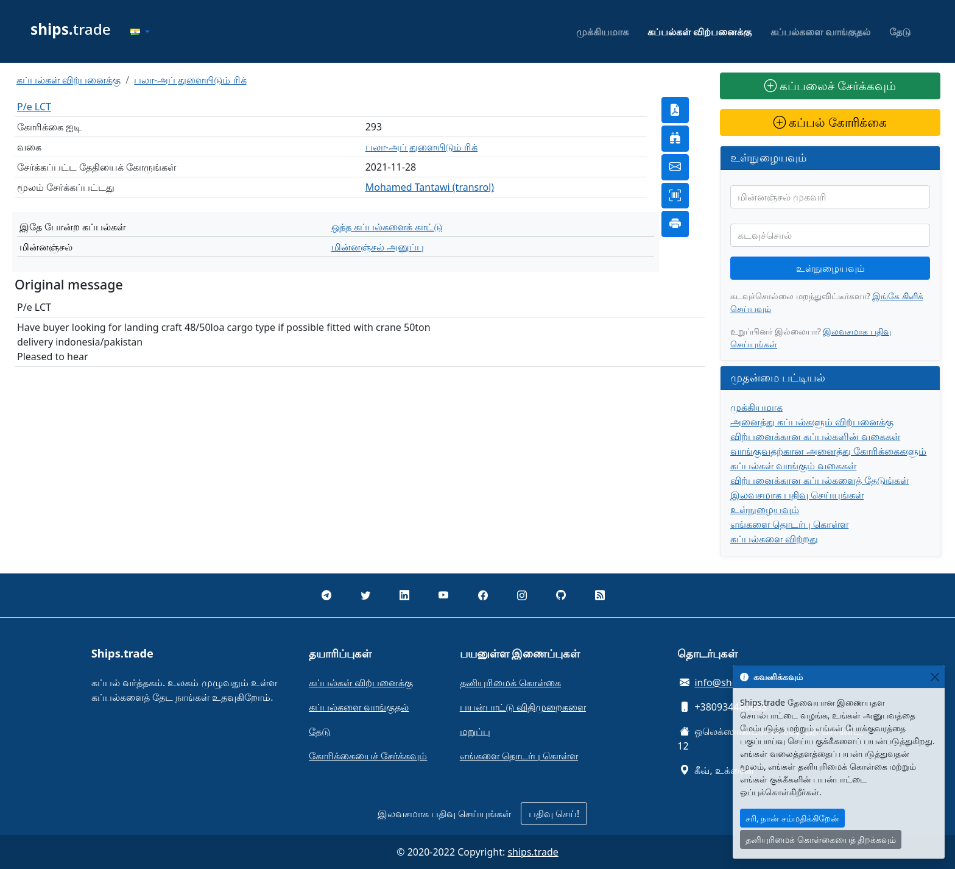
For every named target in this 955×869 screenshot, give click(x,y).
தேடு (900, 31)
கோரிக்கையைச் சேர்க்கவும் (368, 755)
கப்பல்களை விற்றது (774, 538)
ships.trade (532, 852)
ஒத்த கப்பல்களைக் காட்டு (386, 226)
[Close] (934, 676)
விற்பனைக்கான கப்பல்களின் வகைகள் (815, 436)
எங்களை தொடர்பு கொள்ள (789, 524)
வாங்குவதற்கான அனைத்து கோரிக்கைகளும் (828, 451)
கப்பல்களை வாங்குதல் (820, 31)
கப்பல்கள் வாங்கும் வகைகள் (793, 465)
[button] (140, 32)
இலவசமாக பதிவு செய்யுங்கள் (797, 495)
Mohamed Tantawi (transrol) (429, 187)
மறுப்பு (475, 731)
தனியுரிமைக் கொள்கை (510, 682)
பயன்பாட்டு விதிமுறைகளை (523, 707)
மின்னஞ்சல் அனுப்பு (377, 247)
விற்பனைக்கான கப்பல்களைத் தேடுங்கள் (819, 480)
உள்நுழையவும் (830, 268)
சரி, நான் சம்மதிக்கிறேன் (792, 818)
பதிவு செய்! (554, 813)
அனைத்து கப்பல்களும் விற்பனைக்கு (811, 421)
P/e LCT (34, 106)
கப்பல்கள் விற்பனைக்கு (699, 31)
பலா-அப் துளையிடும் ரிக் (190, 80)
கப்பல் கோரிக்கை (830, 122)
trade (70, 29)
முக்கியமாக (602, 31)
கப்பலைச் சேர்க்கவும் (830, 85)
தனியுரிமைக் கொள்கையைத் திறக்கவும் (820, 839)
